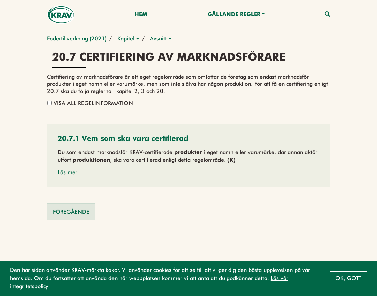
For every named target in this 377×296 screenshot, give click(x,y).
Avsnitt (161, 38)
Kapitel (128, 38)
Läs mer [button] (67, 172)
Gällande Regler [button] (234, 14)
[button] (123, 139)
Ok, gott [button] (348, 278)
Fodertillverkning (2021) (77, 38)
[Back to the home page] (61, 14)
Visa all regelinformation (90, 103)
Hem (141, 14)
